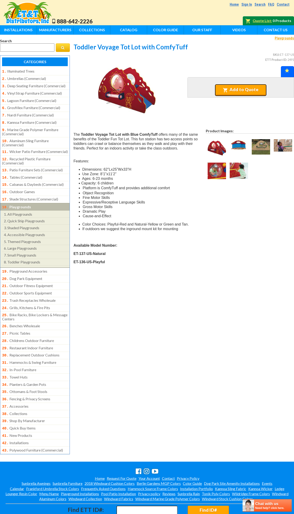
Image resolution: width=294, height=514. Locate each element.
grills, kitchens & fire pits (26, 297)
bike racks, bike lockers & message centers (35, 305)
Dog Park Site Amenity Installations (232, 463)
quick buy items (19, 410)
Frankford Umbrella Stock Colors (52, 469)
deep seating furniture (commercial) (33, 85)
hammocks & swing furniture (29, 348)
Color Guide (165, 30)
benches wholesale (21, 314)
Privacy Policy (188, 458)
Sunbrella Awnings (36, 463)
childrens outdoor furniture (28, 328)
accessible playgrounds (24, 226)
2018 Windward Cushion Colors (110, 463)
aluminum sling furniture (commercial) (25, 138)
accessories (15, 389)
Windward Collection (85, 479)
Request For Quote (121, 458)
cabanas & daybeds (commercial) (33, 178)
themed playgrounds (22, 233)
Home (234, 4)
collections (14, 396)
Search (260, 4)
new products (17, 417)
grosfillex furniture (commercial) (31, 105)
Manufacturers (55, 30)
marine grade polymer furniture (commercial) (30, 128)
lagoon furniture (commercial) (29, 98)
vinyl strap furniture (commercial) (32, 91)
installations (15, 423)
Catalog (128, 30)
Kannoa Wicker (260, 469)
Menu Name (49, 474)
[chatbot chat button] (267, 505)
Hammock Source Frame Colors (153, 469)
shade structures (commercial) (30, 191)
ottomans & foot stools (24, 375)
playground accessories (24, 262)
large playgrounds (20, 240)
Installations (18, 30)
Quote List (262, 20)
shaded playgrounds (21, 219)
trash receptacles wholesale (29, 290)
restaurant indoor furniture (27, 335)
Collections (92, 30)
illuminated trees (18, 71)
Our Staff (202, 30)
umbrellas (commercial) (24, 78)
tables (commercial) (22, 171)
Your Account (149, 458)
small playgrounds (20, 247)
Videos (239, 30)
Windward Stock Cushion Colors (227, 479)
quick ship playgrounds (24, 212)
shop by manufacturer (23, 403)
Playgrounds (284, 38)
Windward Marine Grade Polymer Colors (167, 479)
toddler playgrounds (22, 253)
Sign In (246, 4)
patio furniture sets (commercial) (32, 164)
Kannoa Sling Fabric (230, 469)
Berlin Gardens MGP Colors (159, 463)
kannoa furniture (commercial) (29, 119)
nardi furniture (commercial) (28, 112)
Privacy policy (149, 474)
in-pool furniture (19, 355)
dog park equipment (22, 269)
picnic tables (16, 321)
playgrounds (16, 199)
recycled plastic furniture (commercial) (26, 155)
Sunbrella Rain (189, 474)
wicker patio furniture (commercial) (35, 147)
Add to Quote (240, 89)
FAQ (271, 4)
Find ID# (208, 490)
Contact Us (276, 30)
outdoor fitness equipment (27, 276)
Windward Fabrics (118, 479)
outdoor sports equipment (27, 283)
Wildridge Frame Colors (251, 474)
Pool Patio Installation (118, 474)
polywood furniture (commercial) (32, 430)
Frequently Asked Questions (103, 469)
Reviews (168, 474)
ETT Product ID (275, 60)
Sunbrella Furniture (67, 463)
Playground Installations (80, 474)
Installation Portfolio (196, 469)
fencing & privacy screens (26, 382)
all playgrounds (18, 206)
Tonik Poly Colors (216, 474)
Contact (283, 4)
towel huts (15, 362)
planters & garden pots (24, 369)
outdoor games (18, 184)
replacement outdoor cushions (30, 341)
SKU (276, 54)
